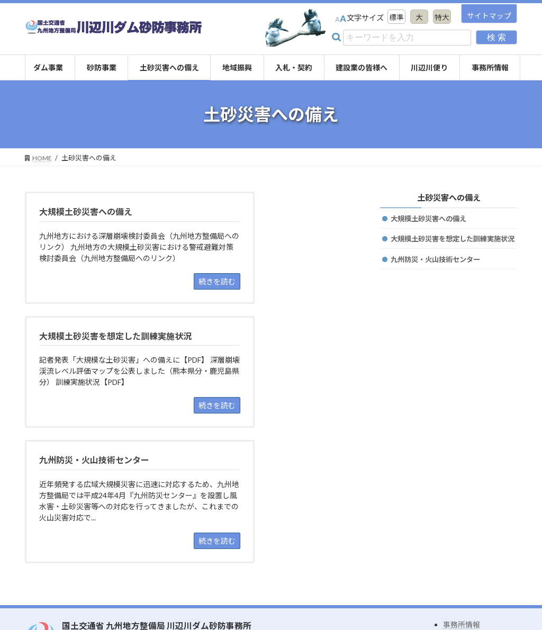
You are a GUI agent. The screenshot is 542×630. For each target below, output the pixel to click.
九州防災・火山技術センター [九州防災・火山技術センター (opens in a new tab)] (439, 272)
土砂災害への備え (448, 197)
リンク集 (458, 560)
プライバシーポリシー (480, 573)
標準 (393, 17)
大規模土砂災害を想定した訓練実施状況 (454, 246)
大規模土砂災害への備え (431, 218)
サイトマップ (489, 15)
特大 (441, 17)
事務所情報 (461, 547)
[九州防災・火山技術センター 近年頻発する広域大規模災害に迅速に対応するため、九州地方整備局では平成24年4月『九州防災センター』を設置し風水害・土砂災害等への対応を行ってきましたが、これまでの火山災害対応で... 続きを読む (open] (103, 412)
